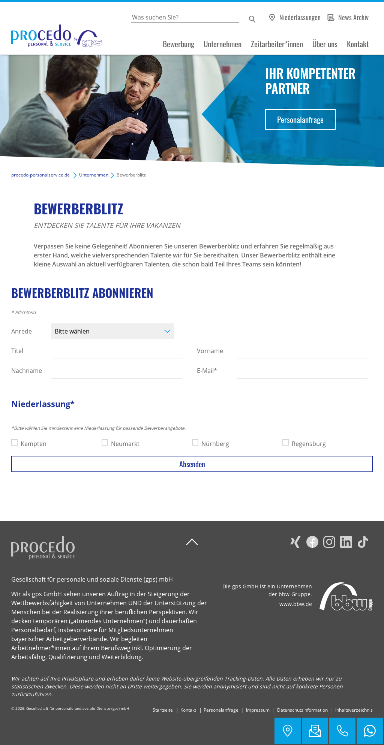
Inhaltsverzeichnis (354, 710)
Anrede (21, 331)
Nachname (26, 371)
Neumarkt (125, 444)
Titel (17, 351)
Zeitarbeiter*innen (277, 43)
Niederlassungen (300, 17)
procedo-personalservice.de (40, 175)
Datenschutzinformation (302, 710)
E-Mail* (207, 371)
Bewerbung (178, 43)
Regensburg (309, 444)
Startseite (163, 710)
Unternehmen (223, 43)
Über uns (325, 43)
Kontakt (358, 43)
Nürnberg (215, 444)
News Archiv (353, 17)
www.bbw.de (295, 603)
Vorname (210, 351)
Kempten (33, 444)
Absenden (192, 464)
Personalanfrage (300, 119)
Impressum (258, 710)
